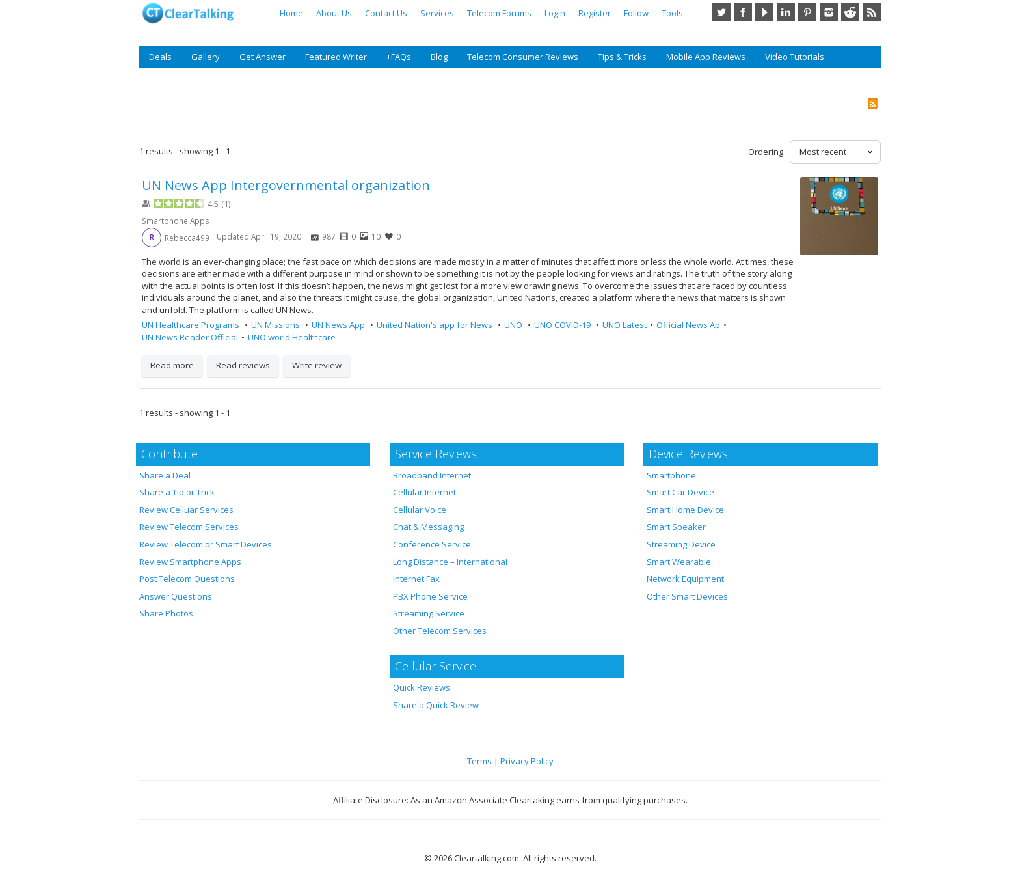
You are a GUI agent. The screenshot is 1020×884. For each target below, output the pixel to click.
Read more (172, 365)
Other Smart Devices (687, 596)
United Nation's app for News (435, 325)
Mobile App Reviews (705, 56)
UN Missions (276, 325)
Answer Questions (175, 596)
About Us (334, 13)
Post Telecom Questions (187, 579)
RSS (872, 12)
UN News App (339, 325)
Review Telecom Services (189, 526)
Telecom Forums (499, 13)
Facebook (743, 12)
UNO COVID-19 (563, 325)
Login (554, 13)
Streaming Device (681, 544)
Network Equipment (685, 579)
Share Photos (166, 613)
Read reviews (243, 365)
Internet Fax (416, 579)
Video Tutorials (794, 56)
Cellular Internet (424, 492)
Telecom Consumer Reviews (522, 56)
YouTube (764, 12)
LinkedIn (786, 12)
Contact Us (386, 13)
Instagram (829, 12)
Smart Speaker (676, 526)
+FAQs (398, 56)
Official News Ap (688, 325)
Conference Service (432, 544)
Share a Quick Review (436, 705)
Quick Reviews (421, 687)
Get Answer (262, 56)
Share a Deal (165, 475)
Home (291, 13)
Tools (672, 13)
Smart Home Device (685, 510)
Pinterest (807, 12)
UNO (514, 325)
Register (594, 13)
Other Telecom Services (440, 631)
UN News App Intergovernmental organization (286, 185)
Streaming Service (428, 613)
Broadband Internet (432, 475)
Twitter (721, 12)
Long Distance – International (450, 562)
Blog (439, 56)
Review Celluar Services (186, 510)
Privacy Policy (527, 761)
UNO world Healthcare (292, 337)
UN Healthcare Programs (191, 325)
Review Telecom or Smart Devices (205, 544)
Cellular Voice (419, 510)
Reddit (850, 12)
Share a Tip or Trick (177, 492)
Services (437, 13)
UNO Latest (624, 325)
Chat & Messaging (428, 526)
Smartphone (671, 475)
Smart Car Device (680, 492)
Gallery (205, 56)
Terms (479, 761)
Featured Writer (336, 56)
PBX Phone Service (430, 596)
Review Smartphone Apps (190, 562)
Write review (317, 365)
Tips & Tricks (622, 56)
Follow (636, 13)
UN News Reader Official (190, 337)
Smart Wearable (679, 562)
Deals (160, 56)
